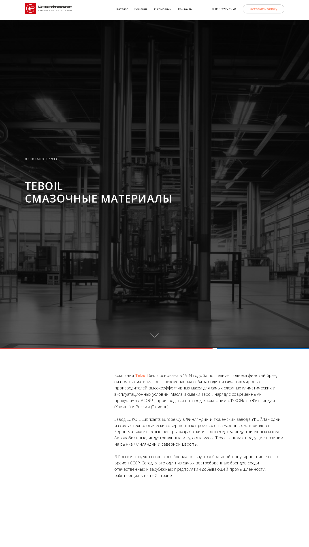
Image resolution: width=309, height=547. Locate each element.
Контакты (185, 9)
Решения (140, 9)
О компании (162, 9)
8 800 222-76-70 (224, 9)
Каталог (122, 9)
